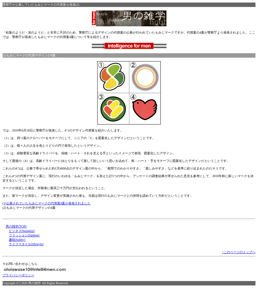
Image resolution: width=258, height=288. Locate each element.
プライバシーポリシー (18, 275)
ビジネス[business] (22, 231)
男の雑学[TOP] (16, 226)
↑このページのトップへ (238, 252)
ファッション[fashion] (24, 235)
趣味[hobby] (17, 239)
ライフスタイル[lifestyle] (26, 244)
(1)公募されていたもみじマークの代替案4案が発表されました (47, 203)
